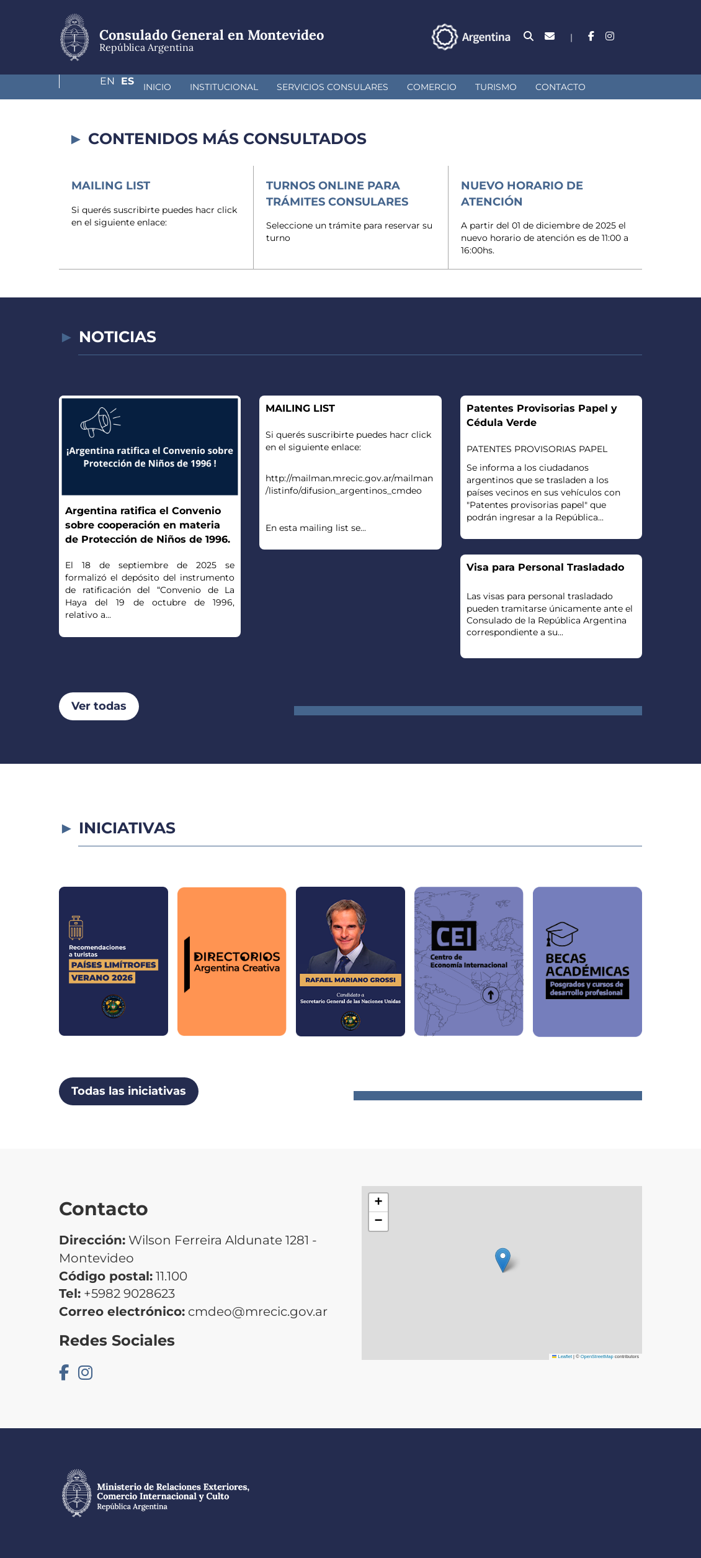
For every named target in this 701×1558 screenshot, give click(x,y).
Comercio (366, 87)
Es (635, 36)
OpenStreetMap (597, 1356)
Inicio (91, 87)
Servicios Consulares (267, 87)
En (610, 36)
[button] (503, 1260)
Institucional (158, 87)
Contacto (495, 87)
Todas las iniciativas (128, 1091)
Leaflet (562, 1356)
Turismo (430, 87)
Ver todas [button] (99, 706)
